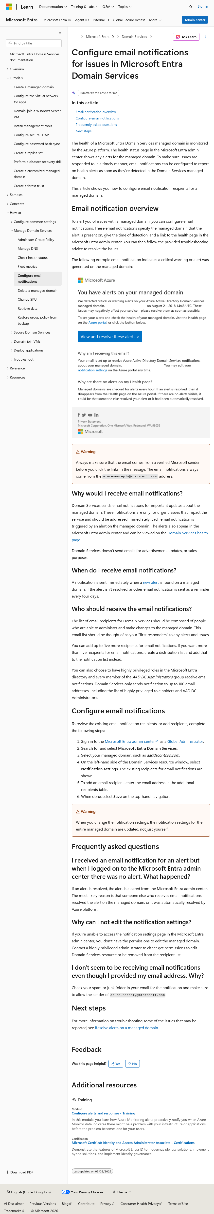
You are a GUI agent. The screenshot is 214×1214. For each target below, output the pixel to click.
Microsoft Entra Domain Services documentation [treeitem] (34, 57)
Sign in (203, 6)
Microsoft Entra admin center (130, 741)
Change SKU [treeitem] (27, 299)
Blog (65, 1203)
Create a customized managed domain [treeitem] (37, 173)
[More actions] (205, 37)
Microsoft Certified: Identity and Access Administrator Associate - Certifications (133, 1143)
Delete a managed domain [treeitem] (37, 290)
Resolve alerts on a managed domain (126, 1027)
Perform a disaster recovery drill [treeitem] (37, 161)
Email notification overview (96, 111)
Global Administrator (185, 741)
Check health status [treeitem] (33, 257)
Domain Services (134, 36)
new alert (151, 582)
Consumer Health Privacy (140, 1203)
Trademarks (12, 1210)
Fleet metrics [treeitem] (27, 266)
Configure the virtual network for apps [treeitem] (36, 98)
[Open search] (191, 6)
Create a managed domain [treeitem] (34, 87)
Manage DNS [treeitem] (28, 248)
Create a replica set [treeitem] (28, 152)
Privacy (105, 1203)
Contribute (86, 1203)
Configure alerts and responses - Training (103, 1113)
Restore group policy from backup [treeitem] (37, 320)
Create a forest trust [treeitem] (29, 185)
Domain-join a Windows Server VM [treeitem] (37, 113)
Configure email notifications (97, 118)
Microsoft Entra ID (100, 36)
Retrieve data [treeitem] (27, 308)
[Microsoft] (9, 6)
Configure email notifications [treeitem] (30, 278)
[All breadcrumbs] (76, 37)
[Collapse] (60, 33)
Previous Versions (43, 1203)
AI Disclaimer (14, 1203)
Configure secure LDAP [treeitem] (31, 134)
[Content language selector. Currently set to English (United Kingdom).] (29, 1192)
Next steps (83, 131)
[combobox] (34, 43)
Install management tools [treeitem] (33, 125)
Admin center (195, 19)
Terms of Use (178, 1203)
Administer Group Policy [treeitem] (36, 239)
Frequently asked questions (96, 124)
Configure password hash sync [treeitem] (37, 143)
